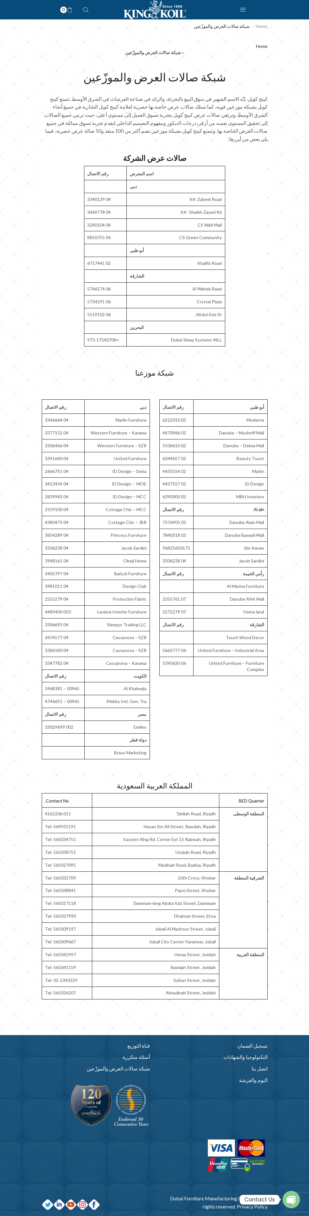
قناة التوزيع (138, 1046)
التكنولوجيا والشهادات (245, 1057)
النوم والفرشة (253, 1080)
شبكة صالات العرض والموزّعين (118, 1068)
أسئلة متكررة (136, 1057)
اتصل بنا (260, 1068)
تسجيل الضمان (252, 1046)
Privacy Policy (252, 1206)
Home (261, 26)
